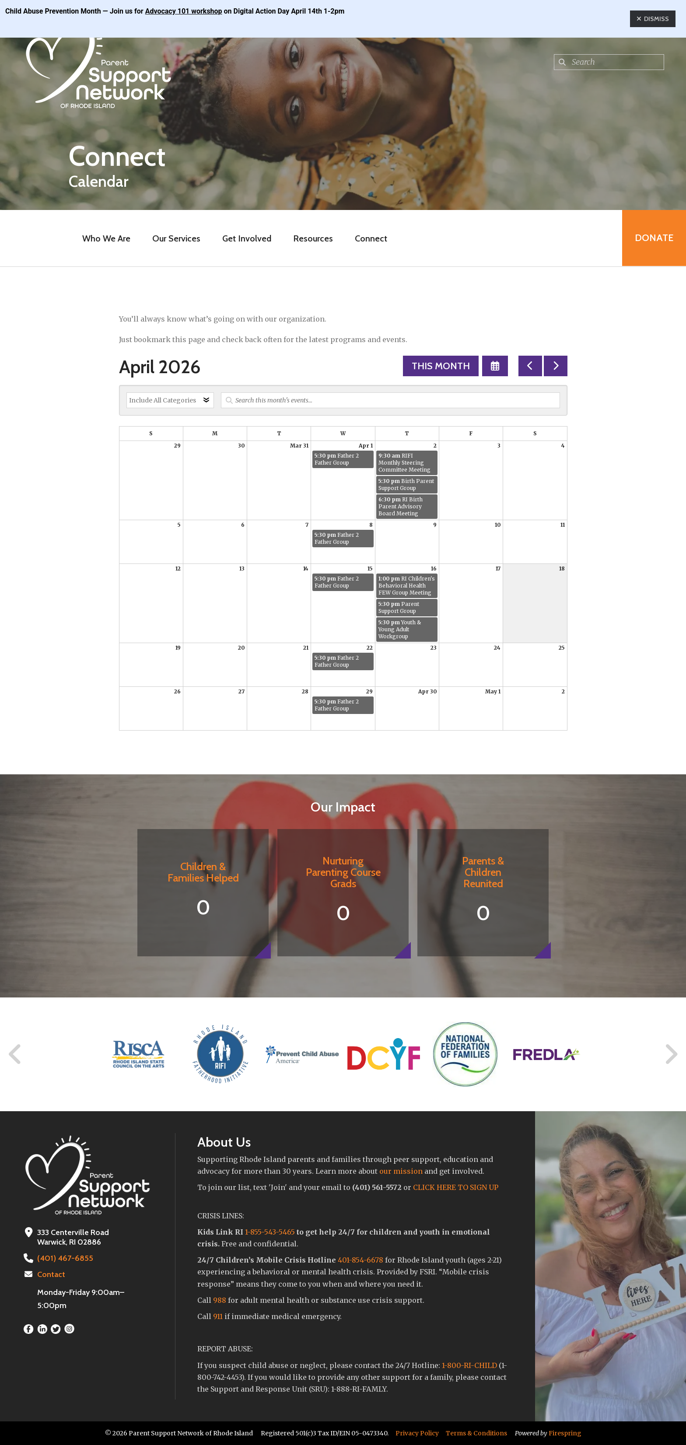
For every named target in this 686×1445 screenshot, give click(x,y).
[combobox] (609, 62)
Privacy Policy (417, 1433)
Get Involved (246, 238)
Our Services (176, 238)
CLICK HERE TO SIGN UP (455, 1187)
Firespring (565, 1433)
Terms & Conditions (476, 1433)
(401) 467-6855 (64, 1258)
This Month (441, 366)
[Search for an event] (390, 400)
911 (218, 1316)
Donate (653, 238)
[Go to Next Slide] (671, 1054)
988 (219, 1300)
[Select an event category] (170, 400)
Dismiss (653, 19)
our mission (401, 1171)
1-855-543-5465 (270, 1232)
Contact (51, 1274)
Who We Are (106, 238)
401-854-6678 (360, 1260)
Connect (370, 238)
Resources (312, 238)
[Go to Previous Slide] (15, 1054)
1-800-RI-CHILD (469, 1365)
